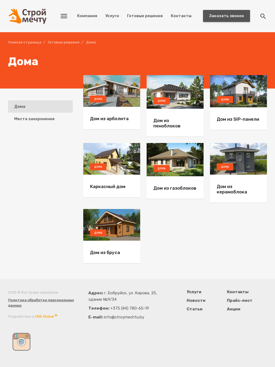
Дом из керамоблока (232, 189)
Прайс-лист (239, 300)
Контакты (181, 15)
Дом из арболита (109, 118)
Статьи (194, 309)
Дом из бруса (105, 252)
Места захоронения (34, 118)
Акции (233, 309)
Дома (19, 106)
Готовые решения (145, 15)
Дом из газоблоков (174, 188)
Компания (87, 15)
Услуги (112, 15)
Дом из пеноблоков (166, 123)
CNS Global (46, 316)
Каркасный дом (107, 186)
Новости (196, 300)
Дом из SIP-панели (238, 119)
